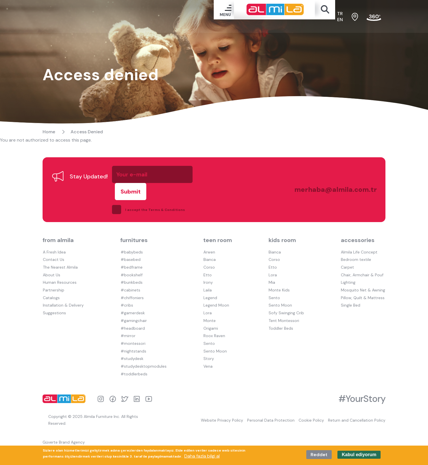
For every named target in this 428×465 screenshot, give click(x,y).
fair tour (373, 17)
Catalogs (51, 287)
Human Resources (59, 272)
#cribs (126, 294)
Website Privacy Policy (221, 408)
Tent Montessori (284, 309)
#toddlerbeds (133, 361)
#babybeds (131, 242)
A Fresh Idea (54, 242)
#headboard (132, 317)
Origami (210, 317)
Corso (209, 257)
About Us (51, 265)
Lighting (348, 272)
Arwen (209, 242)
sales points (354, 17)
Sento (209, 332)
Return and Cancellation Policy (356, 408)
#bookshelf (131, 265)
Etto (207, 265)
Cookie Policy (311, 408)
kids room (282, 231)
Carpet (347, 257)
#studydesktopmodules (143, 354)
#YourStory (362, 386)
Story (208, 346)
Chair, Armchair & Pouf (362, 265)
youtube (149, 386)
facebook (113, 386)
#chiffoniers (131, 287)
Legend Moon (216, 294)
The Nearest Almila (60, 257)
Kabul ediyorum (359, 454)
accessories (358, 231)
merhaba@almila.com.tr (329, 189)
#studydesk (131, 346)
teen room (217, 231)
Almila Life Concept (359, 242)
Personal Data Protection (270, 408)
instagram (101, 386)
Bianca (209, 250)
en (340, 20)
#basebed (130, 250)
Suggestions (54, 302)
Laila (207, 280)
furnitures (134, 231)
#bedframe (131, 257)
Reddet (319, 455)
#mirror (127, 324)
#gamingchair (133, 309)
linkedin (137, 386)
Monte (209, 309)
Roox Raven (214, 324)
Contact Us (53, 250)
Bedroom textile (356, 250)
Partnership (53, 280)
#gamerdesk (132, 302)
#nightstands (133, 339)
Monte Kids (279, 280)
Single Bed (351, 294)
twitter (125, 386)
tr (340, 14)
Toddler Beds (281, 317)
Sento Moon (215, 339)
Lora (207, 302)
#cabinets (130, 280)
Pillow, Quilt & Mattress (363, 287)
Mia (272, 272)
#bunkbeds (131, 272)
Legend (210, 287)
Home (49, 140)
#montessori (132, 332)
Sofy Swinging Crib (286, 302)
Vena (207, 354)
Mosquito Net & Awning (363, 280)
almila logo (65, 386)
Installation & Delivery (63, 294)
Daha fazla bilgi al (202, 456)
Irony (208, 272)
